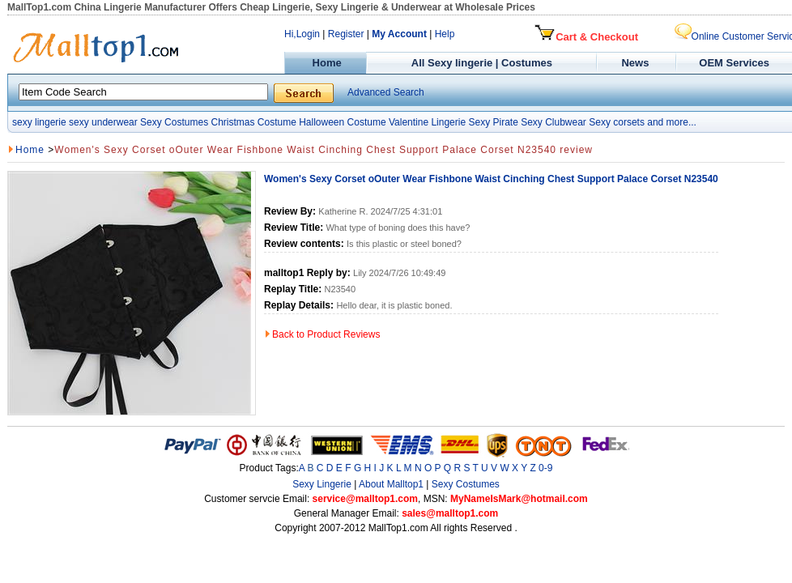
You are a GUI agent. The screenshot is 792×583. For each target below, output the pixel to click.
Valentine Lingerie (427, 122)
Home (325, 63)
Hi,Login (302, 34)
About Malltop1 (391, 484)
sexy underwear (103, 122)
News (637, 63)
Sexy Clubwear (553, 122)
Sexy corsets (617, 122)
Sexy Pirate (492, 122)
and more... (671, 122)
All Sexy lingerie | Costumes (481, 63)
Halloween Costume (342, 122)
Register (346, 34)
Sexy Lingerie (321, 484)
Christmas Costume (253, 122)
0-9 (545, 468)
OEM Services (734, 63)
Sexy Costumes (174, 122)
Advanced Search (385, 92)
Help (445, 34)
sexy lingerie (39, 122)
